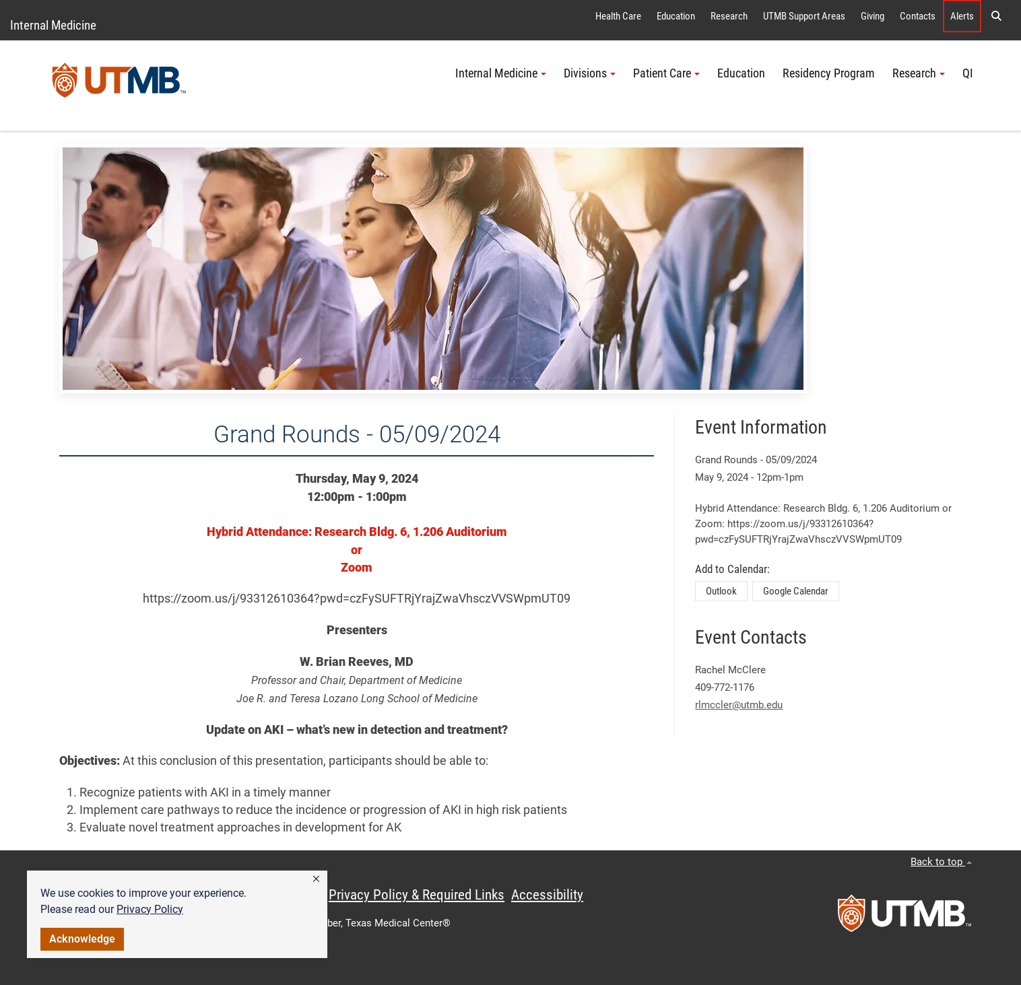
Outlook (721, 591)
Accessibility (547, 895)
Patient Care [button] (666, 73)
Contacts (917, 16)
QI (967, 73)
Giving (872, 16)
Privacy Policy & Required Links (416, 895)
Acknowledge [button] (82, 938)
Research (729, 16)
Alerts (962, 16)
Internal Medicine (53, 25)
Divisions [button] (590, 73)
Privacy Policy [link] (150, 909)
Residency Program (829, 73)
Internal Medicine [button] (500, 73)
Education (676, 16)
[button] (316, 879)
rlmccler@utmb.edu (739, 705)
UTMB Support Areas (804, 16)
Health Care (618, 16)
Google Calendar (795, 591)
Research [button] (918, 73)
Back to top (941, 862)
